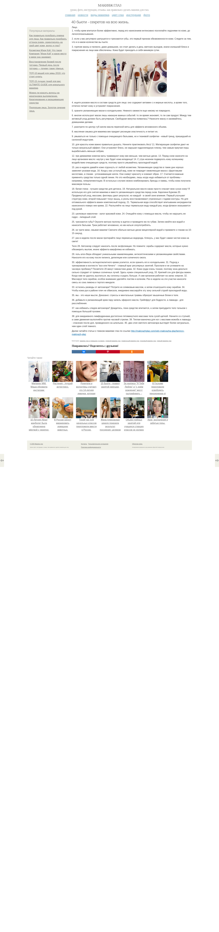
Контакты (84, 444)
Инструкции (133, 14)
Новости (83, 14)
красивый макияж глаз (148, 341)
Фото (146, 14)
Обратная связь (137, 444)
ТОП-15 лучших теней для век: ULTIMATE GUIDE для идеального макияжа (47, 84)
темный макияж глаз (164, 341)
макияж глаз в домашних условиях (92, 341)
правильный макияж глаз (130, 341)
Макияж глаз (109, 5)
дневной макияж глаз (113, 341)
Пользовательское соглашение (98, 444)
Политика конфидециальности (91, 447)
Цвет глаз (118, 14)
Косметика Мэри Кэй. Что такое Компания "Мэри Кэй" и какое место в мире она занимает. (47, 53)
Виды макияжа (100, 14)
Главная (70, 14)
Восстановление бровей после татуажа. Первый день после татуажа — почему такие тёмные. (46, 65)
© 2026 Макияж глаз (36, 444)
